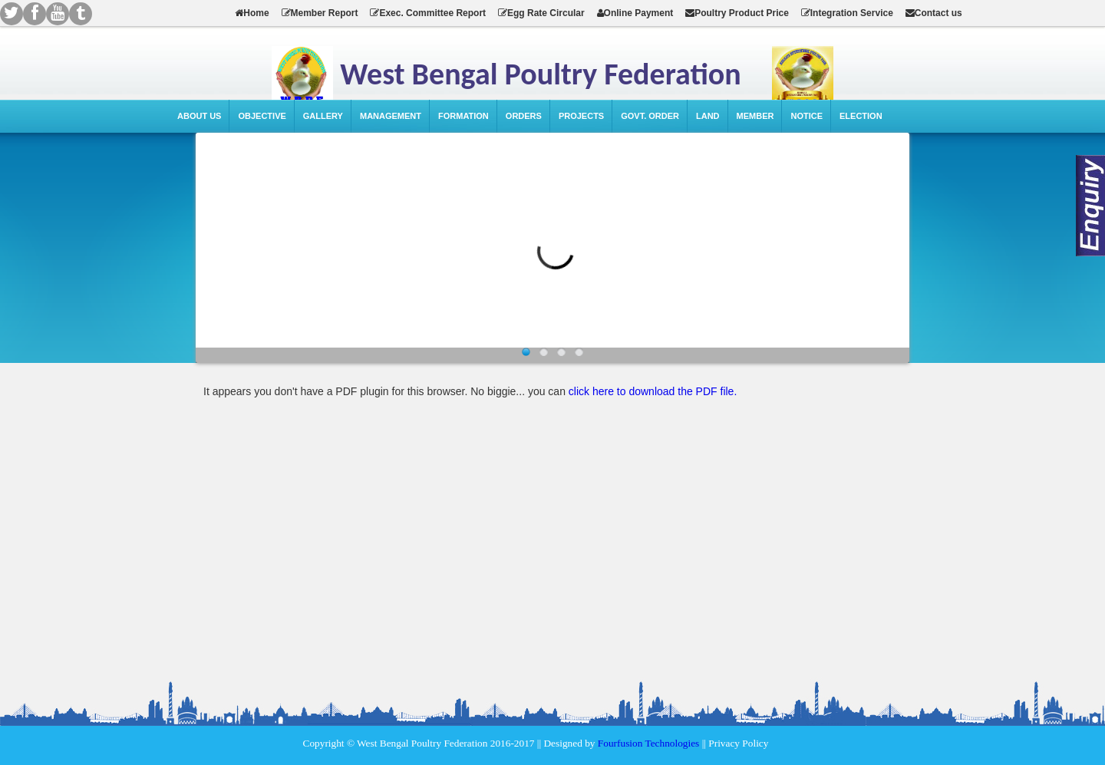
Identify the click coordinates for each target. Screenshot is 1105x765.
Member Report (320, 13)
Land (708, 115)
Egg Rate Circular (541, 13)
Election (860, 115)
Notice (806, 115)
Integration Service (847, 13)
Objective (261, 115)
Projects (581, 115)
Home (252, 13)
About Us (199, 115)
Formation (463, 115)
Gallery (323, 115)
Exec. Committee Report (428, 13)
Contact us (933, 13)
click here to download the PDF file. (653, 391)
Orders (524, 115)
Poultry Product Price (737, 13)
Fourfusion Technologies (648, 743)
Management (390, 115)
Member (755, 115)
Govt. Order (650, 115)
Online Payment (635, 13)
